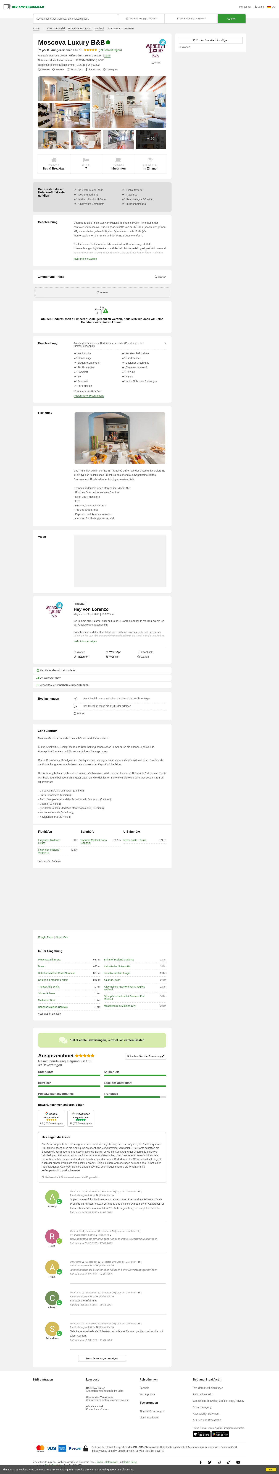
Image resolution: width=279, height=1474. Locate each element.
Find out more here (40, 1469)
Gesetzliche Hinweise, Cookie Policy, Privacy (218, 1400)
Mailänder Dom (47, 1000)
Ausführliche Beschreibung (89, 395)
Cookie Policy (130, 1462)
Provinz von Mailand (79, 28)
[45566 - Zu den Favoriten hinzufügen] (211, 40)
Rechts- (100, 1462)
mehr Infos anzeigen (85, 258)
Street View (62, 937)
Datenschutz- (111, 1462)
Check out (150, 18)
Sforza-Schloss (46, 993)
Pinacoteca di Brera (49, 959)
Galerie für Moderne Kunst (53, 979)
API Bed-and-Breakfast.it (207, 1420)
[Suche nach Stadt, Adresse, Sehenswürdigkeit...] (75, 18)
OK (271, 1469)
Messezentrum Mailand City (120, 1005)
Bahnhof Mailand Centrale (53, 1007)
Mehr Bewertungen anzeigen (102, 1358)
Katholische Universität (117, 966)
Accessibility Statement (206, 1413)
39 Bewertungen (110, 50)
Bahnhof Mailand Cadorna (119, 959)
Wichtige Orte (147, 1394)
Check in (132, 18)
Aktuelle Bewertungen (152, 1411)
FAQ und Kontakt (202, 1394)
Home (36, 28)
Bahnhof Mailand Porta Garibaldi (56, 973)
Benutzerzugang (202, 1407)
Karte (107, 55)
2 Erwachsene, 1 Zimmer (191, 18)
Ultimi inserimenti (149, 1417)
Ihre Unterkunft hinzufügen (208, 1388)
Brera (41, 966)
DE (271, 6)
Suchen (231, 18)
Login (259, 6)
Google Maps (45, 937)
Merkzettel (245, 6)
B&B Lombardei (56, 28)
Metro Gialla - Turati (134, 840)
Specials (144, 1388)
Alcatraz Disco (112, 979)
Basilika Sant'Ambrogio (117, 973)
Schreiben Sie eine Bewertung (145, 1056)
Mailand (99, 28)
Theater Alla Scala (48, 986)
